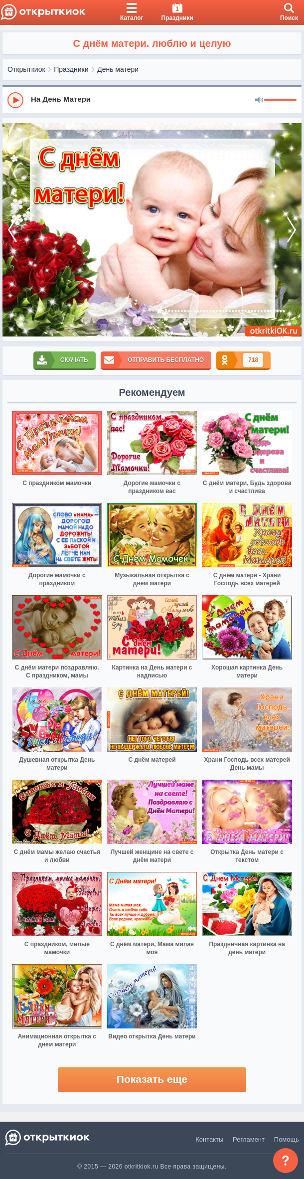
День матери (118, 69)
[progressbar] (280, 100)
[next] (291, 230)
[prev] (12, 230)
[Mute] (259, 100)
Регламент (249, 1139)
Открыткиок (26, 69)
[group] (152, 99)
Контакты (209, 1139)
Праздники (71, 69)
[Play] (15, 100)
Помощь (286, 1139)
